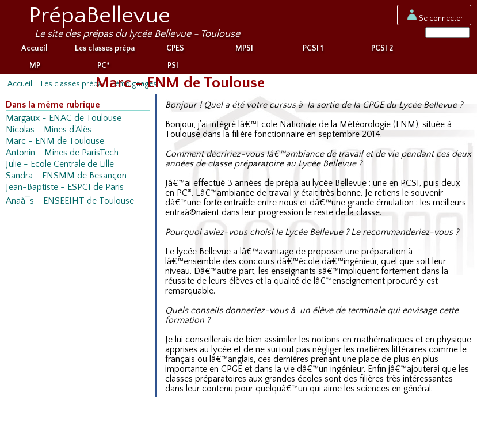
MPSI (244, 50)
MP (34, 68)
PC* (103, 68)
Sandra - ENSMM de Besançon (66, 178)
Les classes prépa (105, 50)
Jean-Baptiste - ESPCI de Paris (65, 190)
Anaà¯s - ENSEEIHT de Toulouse (70, 203)
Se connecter (434, 17)
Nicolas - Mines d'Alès (48, 132)
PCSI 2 (382, 50)
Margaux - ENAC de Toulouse (63, 120)
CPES (175, 50)
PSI (172, 68)
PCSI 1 (313, 50)
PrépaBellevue (99, 15)
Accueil (34, 50)
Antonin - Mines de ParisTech (62, 155)
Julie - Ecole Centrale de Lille (60, 167)
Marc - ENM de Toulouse (55, 143)
